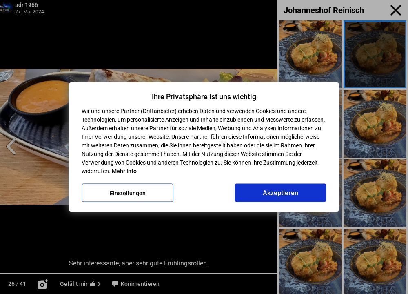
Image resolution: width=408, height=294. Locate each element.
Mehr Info (124, 171)
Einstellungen (128, 192)
